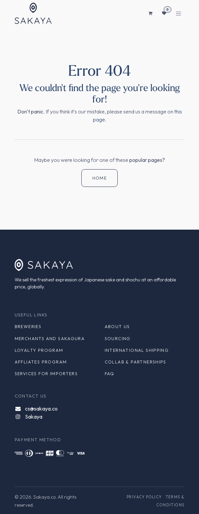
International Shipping (137, 350)
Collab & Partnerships (135, 361)
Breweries (28, 326)
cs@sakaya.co (41, 408)
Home (99, 178)
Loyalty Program (39, 350)
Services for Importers (46, 373)
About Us (117, 326)
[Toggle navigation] (178, 13)
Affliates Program (41, 361)
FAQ (109, 373)
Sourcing (118, 338)
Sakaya (33, 416)
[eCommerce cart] (150, 13)
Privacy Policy (144, 497)
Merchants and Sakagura (50, 338)
